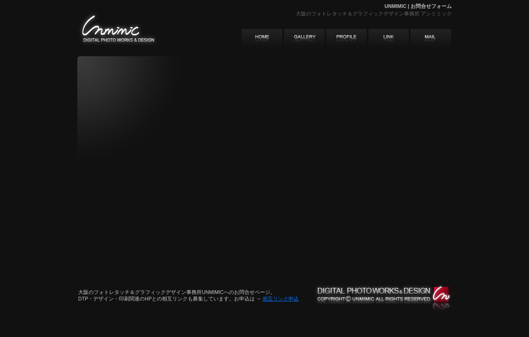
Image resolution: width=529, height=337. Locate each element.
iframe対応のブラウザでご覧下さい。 (199, 131)
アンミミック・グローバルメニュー (346, 38)
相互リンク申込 (281, 298)
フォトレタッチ (329, 13)
